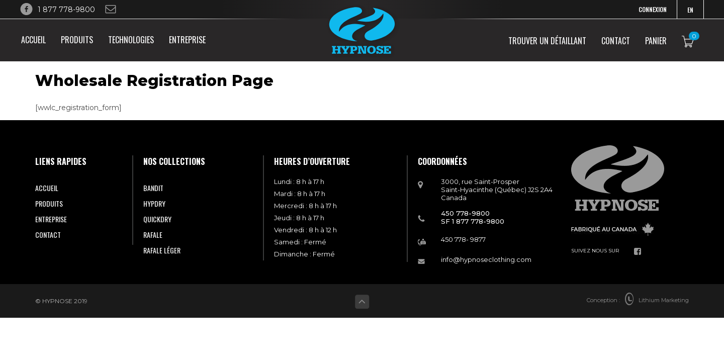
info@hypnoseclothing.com (486, 259)
